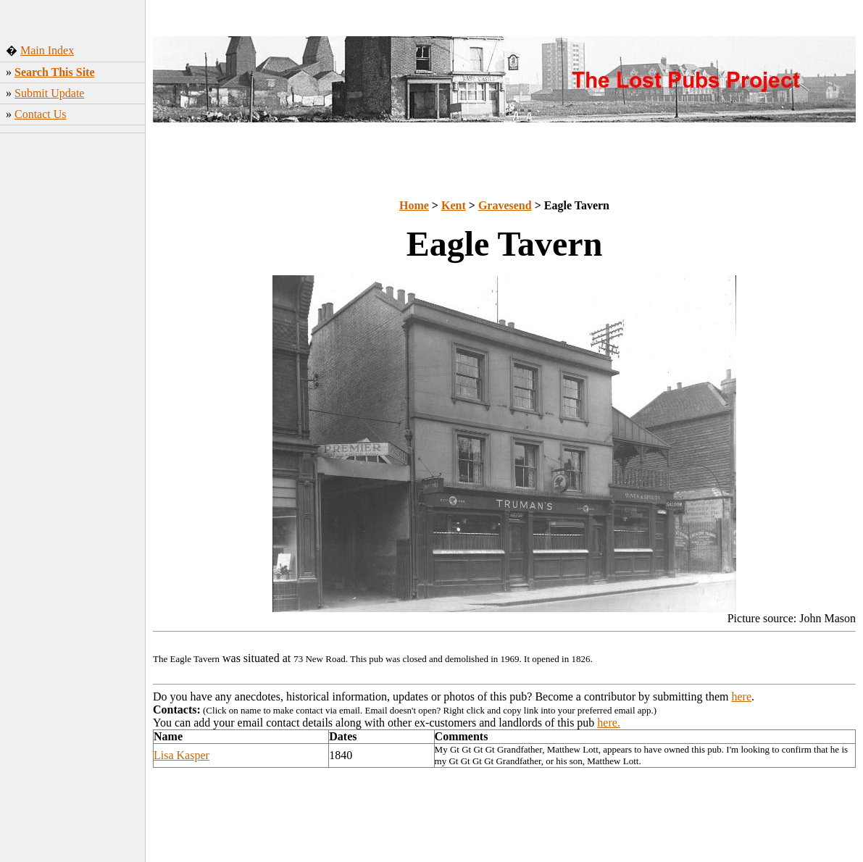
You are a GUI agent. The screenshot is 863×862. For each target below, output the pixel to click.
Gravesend (505, 205)
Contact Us (40, 114)
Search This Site (54, 72)
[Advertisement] (73, 365)
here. (608, 722)
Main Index (47, 50)
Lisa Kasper (181, 755)
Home (414, 205)
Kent (453, 205)
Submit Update (49, 93)
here (742, 696)
